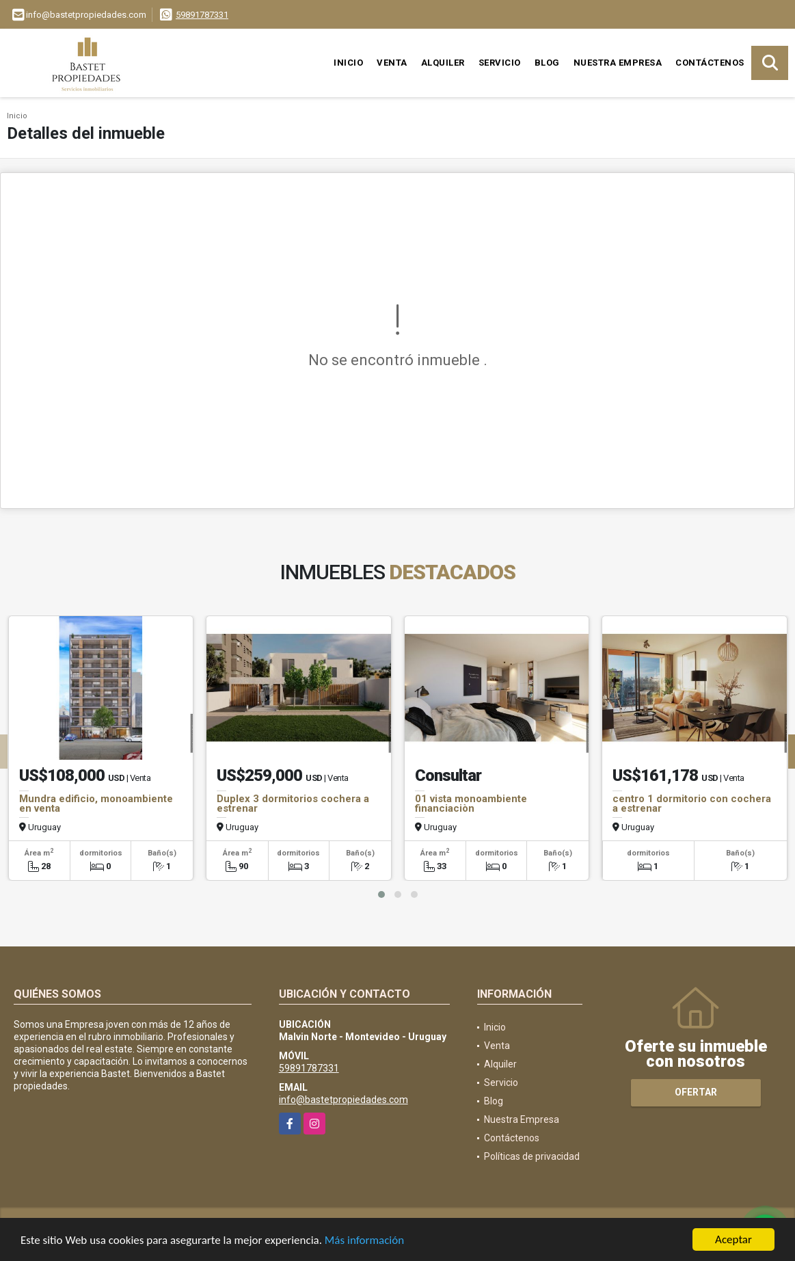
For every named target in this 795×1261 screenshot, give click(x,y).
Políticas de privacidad (532, 1156)
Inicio (348, 62)
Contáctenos (709, 62)
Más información (364, 1241)
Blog (547, 62)
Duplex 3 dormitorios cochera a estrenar (293, 803)
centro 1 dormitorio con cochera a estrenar (691, 803)
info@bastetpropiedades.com (343, 1099)
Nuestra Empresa (618, 62)
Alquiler (443, 62)
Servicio (500, 62)
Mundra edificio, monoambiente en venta (96, 803)
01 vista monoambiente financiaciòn (471, 803)
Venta (392, 62)
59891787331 (202, 15)
